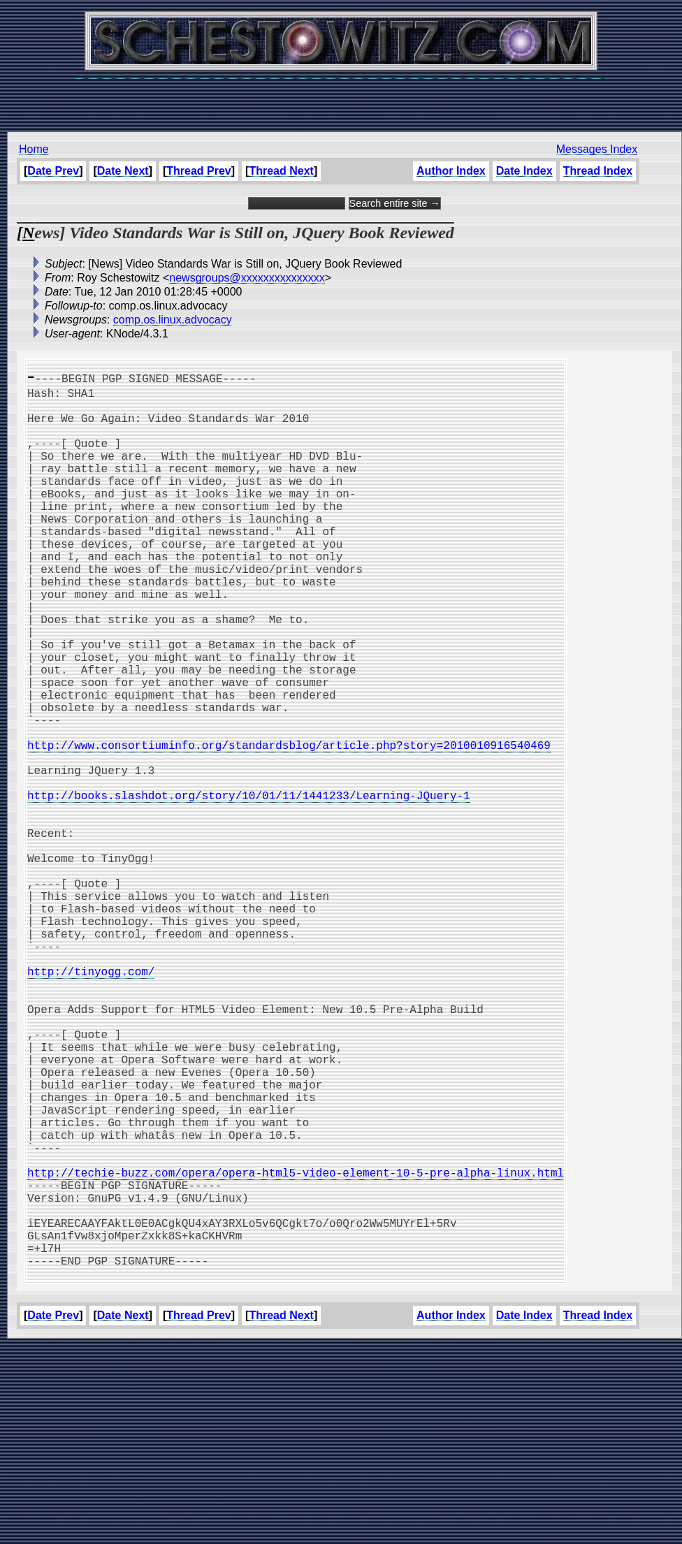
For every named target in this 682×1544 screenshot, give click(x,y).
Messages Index (597, 149)
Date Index (524, 171)
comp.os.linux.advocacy (172, 320)
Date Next (123, 171)
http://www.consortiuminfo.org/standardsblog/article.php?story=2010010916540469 (289, 825)
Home (34, 149)
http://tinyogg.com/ (90, 1102)
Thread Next (281, 171)
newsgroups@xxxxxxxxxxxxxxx (247, 278)
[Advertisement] (341, 98)
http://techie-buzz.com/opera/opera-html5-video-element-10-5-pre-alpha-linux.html (295, 1348)
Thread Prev (198, 171)
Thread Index (598, 171)
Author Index (451, 171)
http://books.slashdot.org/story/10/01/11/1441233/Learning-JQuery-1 (248, 887)
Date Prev (53, 171)
